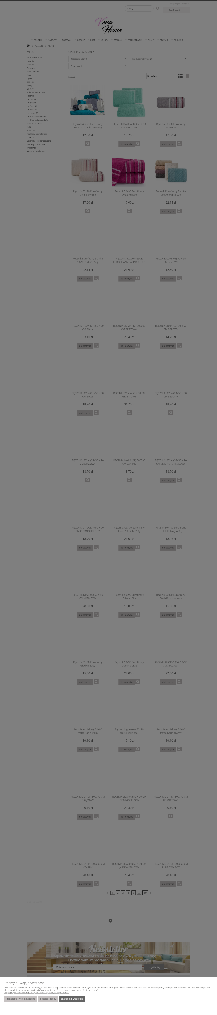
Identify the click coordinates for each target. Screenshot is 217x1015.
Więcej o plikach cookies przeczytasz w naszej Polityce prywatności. (36, 992)
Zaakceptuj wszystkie (72, 998)
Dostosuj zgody (48, 998)
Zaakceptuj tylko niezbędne (21, 998)
